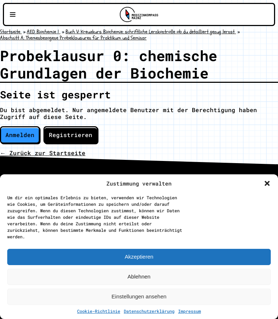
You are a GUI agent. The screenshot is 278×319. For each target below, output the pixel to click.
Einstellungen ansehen (139, 296)
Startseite (11, 31)
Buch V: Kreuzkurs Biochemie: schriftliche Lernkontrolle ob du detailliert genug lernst (151, 31)
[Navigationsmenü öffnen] (13, 14)
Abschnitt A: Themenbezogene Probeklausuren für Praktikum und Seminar (73, 37)
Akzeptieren (139, 257)
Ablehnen (138, 276)
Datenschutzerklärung (149, 311)
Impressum (189, 311)
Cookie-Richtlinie (98, 311)
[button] (267, 183)
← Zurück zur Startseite (42, 153)
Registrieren (70, 135)
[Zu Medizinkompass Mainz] (139, 14)
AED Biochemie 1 (43, 31)
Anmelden (19, 135)
